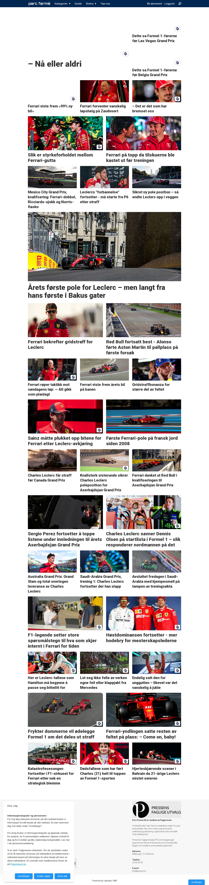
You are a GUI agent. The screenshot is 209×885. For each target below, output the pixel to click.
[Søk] (180, 3)
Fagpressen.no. (18, 864)
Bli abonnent (154, 3)
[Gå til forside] (39, 3)
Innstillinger (196, 882)
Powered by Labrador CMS (104, 881)
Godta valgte (43, 876)
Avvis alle (62, 876)
